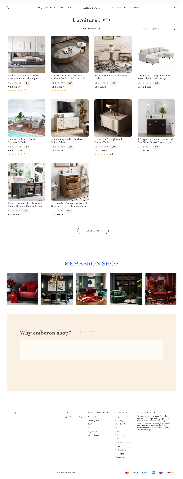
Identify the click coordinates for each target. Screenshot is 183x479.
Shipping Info (93, 422)
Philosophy (119, 455)
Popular (51, 8)
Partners (118, 448)
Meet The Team (121, 426)
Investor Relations (122, 444)
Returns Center (94, 429)
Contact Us (92, 418)
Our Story (119, 422)
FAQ (90, 426)
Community (120, 459)
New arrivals (119, 8)
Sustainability (120, 451)
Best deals (65, 8)
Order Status (93, 437)
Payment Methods (95, 433)
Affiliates (118, 440)
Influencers (119, 437)
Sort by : (145, 30)
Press (117, 433)
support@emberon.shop (72, 418)
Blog (117, 418)
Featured (135, 8)
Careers (118, 429)
